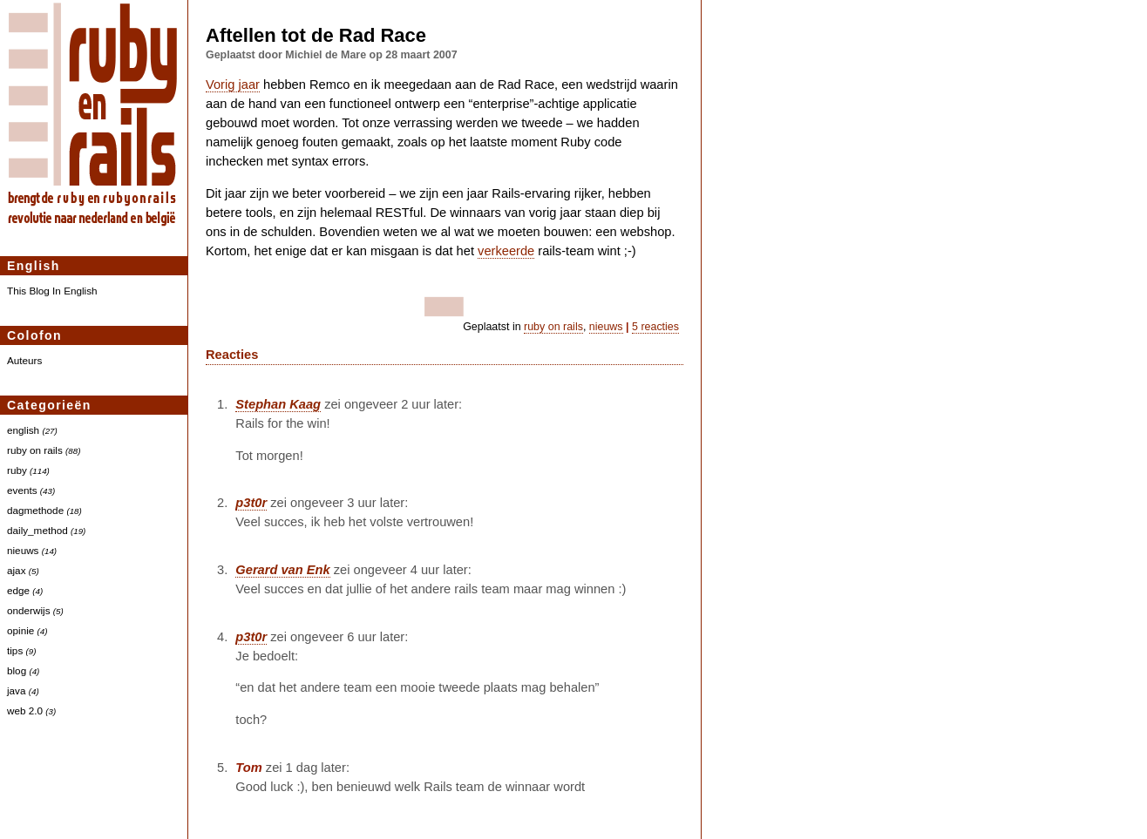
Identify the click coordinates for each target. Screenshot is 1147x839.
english (23, 430)
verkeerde (506, 251)
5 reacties (655, 327)
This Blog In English (52, 290)
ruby (17, 470)
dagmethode (35, 510)
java (16, 690)
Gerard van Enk (282, 570)
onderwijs (29, 610)
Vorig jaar (233, 84)
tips (15, 650)
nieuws (22, 550)
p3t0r (251, 503)
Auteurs (24, 360)
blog (16, 670)
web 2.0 (25, 710)
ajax (16, 570)
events (22, 490)
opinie (20, 630)
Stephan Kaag (278, 404)
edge (18, 590)
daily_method (37, 530)
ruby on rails (35, 450)
